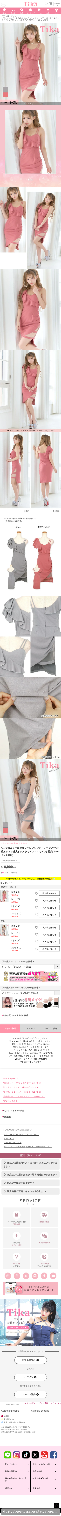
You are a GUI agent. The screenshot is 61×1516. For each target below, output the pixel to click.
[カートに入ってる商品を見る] (51, 4)
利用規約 (36, 1488)
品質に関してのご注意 (12, 1143)
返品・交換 (37, 1471)
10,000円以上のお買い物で (16, 1218)
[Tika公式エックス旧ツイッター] (26, 1276)
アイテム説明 (10, 1028)
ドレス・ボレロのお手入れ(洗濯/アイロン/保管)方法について (28, 1146)
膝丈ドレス (11, 16)
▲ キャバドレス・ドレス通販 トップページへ (42, 1403)
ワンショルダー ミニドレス (29, 1083)
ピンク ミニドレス (33, 1092)
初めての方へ (11, 1464)
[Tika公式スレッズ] (16, 1276)
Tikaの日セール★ (30, 1087)
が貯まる (16, 1260)
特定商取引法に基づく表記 (16, 1479)
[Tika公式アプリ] (30, 1288)
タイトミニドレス (11, 1087)
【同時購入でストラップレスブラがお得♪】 (21, 988)
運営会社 (9, 1488)
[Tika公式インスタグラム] (7, 1276)
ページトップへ (56, 1505)
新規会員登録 (30, 1360)
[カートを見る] (51, 3)
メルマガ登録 (30, 1394)
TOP (3, 16)
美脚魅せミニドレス (12, 1092)
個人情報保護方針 (40, 1478)
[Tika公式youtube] (53, 1276)
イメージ (30, 1028)
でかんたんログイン (44, 1260)
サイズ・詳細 (51, 1028)
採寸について (9, 1138)
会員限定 (16, 1239)
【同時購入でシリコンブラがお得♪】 (18, 961)
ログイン (30, 1377)
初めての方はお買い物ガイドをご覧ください (21, 1135)
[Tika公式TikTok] (44, 1276)
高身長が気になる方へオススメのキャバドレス (24, 1096)
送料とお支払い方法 (41, 1464)
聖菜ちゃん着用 (10, 1101)
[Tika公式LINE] (35, 1276)
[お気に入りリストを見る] (46, 4)
